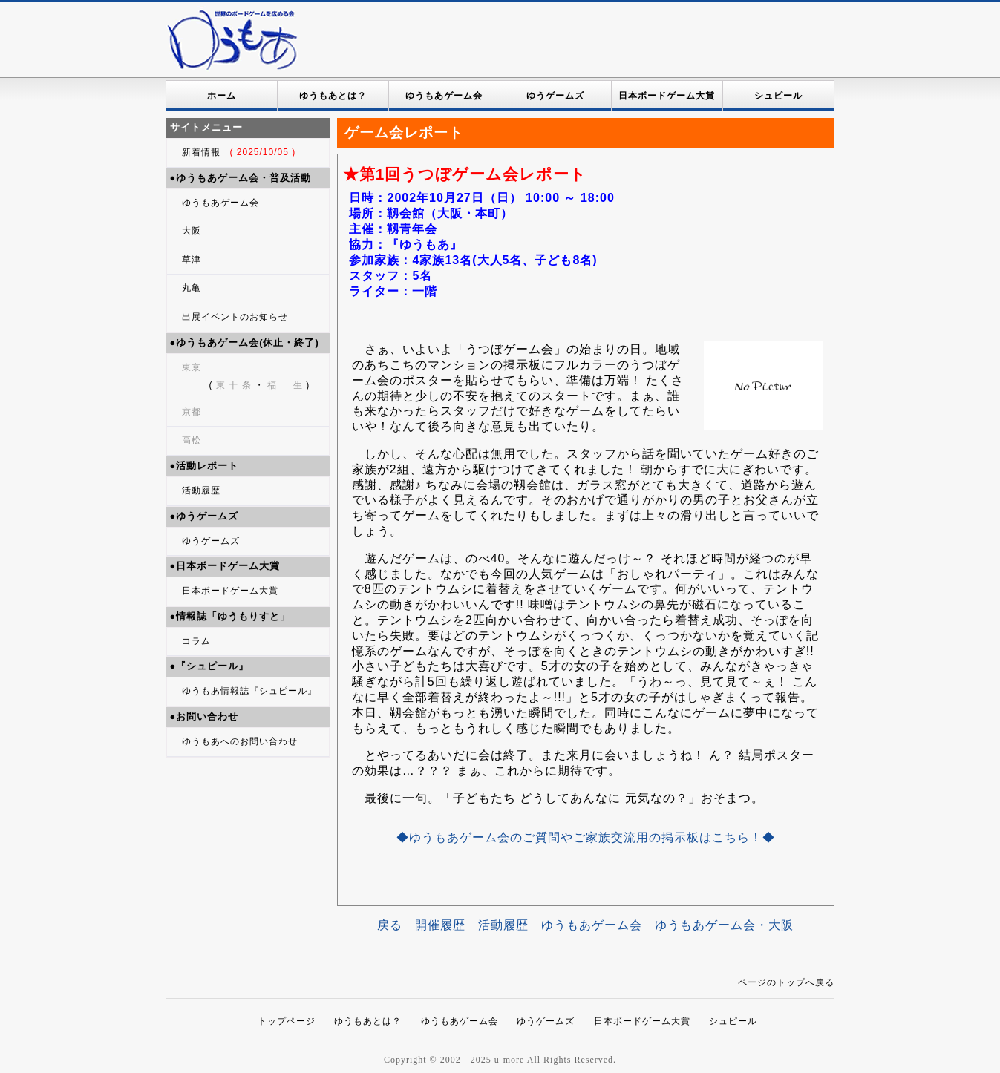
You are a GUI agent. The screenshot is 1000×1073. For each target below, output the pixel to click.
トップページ (287, 1021)
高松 (191, 440)
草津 (191, 260)
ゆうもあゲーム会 (444, 96)
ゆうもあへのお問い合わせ (240, 741)
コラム (196, 641)
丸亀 (191, 288)
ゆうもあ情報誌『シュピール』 (249, 691)
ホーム (221, 96)
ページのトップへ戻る (786, 982)
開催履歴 (440, 925)
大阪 (191, 231)
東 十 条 (234, 385)
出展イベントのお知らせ (235, 317)
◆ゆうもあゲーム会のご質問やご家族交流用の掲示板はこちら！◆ (585, 837)
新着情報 (239, 152)
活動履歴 (201, 490)
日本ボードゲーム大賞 (666, 96)
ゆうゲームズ (555, 96)
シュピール (778, 96)
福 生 (285, 385)
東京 (191, 367)
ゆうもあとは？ (333, 96)
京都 (191, 412)
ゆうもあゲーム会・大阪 (724, 925)
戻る (389, 925)
